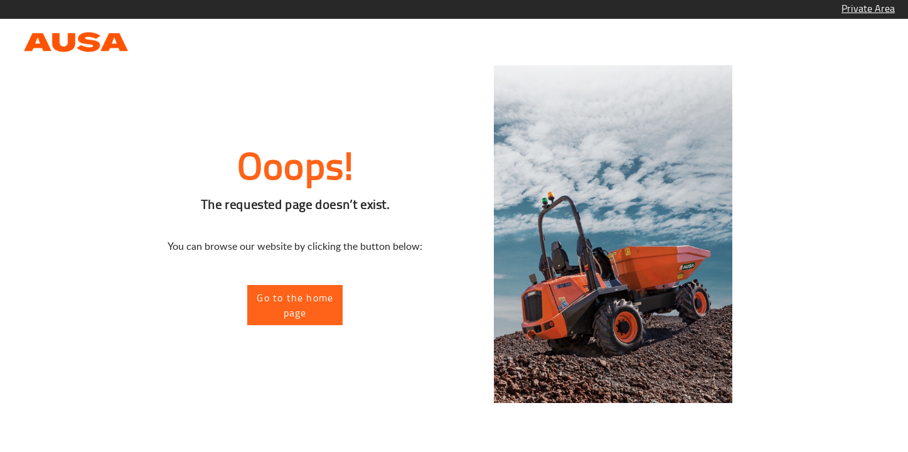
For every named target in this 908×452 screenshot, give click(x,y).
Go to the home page (295, 305)
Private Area (868, 8)
